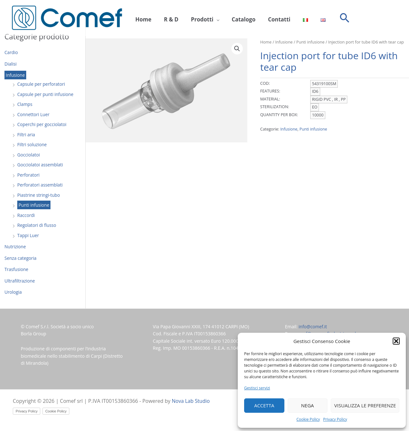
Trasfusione (16, 269)
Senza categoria (20, 258)
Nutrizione (15, 246)
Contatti (266, 18)
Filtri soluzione (32, 144)
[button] (396, 341)
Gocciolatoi (28, 155)
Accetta (264, 405)
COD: (265, 83)
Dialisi (10, 64)
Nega (307, 405)
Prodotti (195, 18)
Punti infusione (34, 205)
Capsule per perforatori (41, 84)
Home (142, 18)
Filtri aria (26, 135)
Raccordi (26, 215)
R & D (166, 18)
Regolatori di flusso (37, 225)
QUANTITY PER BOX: (279, 114)
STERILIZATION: (274, 106)
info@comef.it (313, 326)
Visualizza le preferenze (365, 405)
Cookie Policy (308, 419)
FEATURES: (270, 91)
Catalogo (233, 18)
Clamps (25, 104)
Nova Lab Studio (191, 400)
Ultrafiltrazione (19, 281)
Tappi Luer (28, 235)
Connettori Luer (33, 114)
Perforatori (28, 175)
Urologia (13, 292)
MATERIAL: (270, 98)
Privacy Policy (335, 419)
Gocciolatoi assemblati (40, 165)
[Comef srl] (67, 17)
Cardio (11, 52)
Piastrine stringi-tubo (39, 195)
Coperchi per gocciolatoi (42, 124)
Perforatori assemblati (40, 185)
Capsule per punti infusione (46, 94)
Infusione (15, 75)
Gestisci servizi (257, 388)
